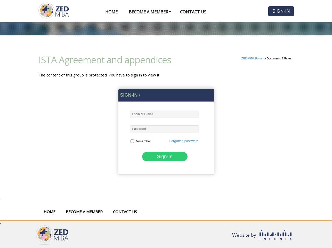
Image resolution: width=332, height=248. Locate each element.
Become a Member (148, 12)
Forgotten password (183, 141)
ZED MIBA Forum (252, 58)
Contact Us (193, 12)
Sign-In (281, 11)
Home (111, 12)
